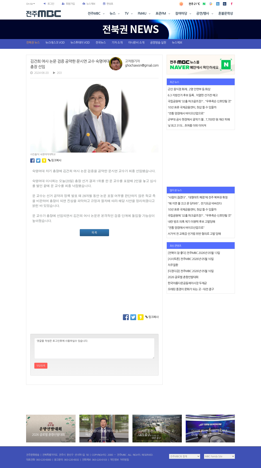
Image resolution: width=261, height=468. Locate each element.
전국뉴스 (101, 42)
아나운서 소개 (136, 42)
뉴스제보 (89, 4)
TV (129, 13)
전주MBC (96, 13)
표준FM (163, 13)
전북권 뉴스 (33, 42)
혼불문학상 (225, 13)
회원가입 (68, 4)
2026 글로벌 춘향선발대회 (48, 434)
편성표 (108, 4)
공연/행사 (205, 13)
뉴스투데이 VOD (80, 42)
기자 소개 (117, 42)
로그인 (50, 4)
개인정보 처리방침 (119, 459)
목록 (94, 232)
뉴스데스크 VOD (55, 42)
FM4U (144, 13)
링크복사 (54, 160)
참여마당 (183, 13)
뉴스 (115, 13)
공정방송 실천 (158, 42)
